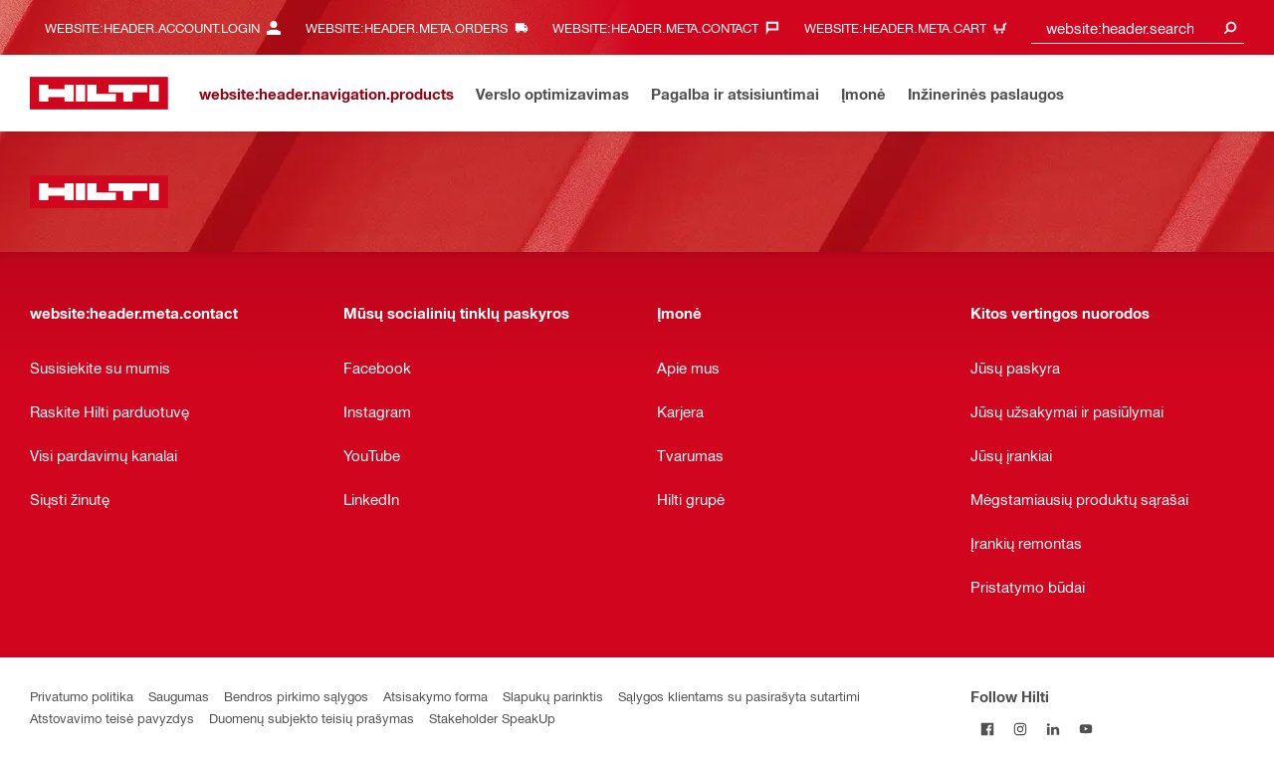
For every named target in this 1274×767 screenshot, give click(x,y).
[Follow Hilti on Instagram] (1019, 728)
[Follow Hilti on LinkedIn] (1052, 728)
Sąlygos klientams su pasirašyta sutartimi (739, 695)
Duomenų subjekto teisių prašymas (311, 717)
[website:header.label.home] (99, 93)
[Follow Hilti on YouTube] (1085, 728)
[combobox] (1137, 27)
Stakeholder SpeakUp (492, 717)
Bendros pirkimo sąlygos (296, 695)
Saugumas (178, 695)
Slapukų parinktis (553, 695)
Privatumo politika (81, 695)
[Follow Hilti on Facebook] (986, 728)
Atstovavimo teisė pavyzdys (112, 717)
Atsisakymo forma (435, 695)
